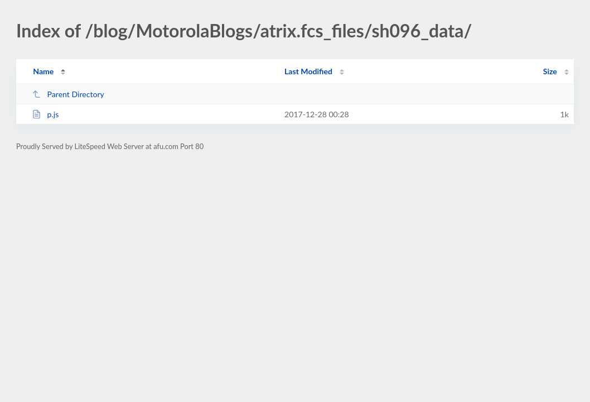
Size (550, 71)
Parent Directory (68, 94)
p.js (45, 114)
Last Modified (308, 71)
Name (43, 71)
